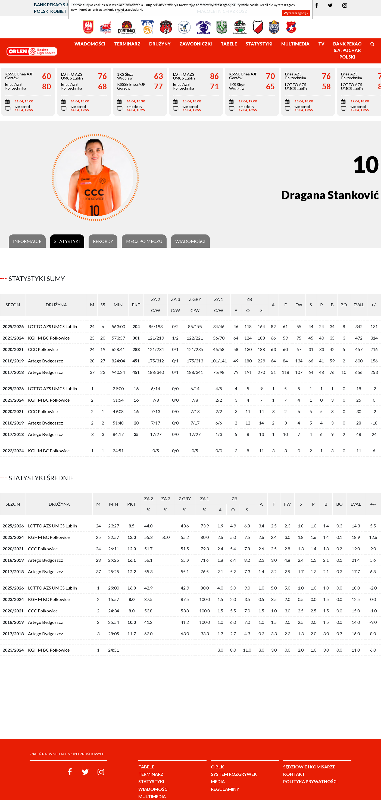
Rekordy (103, 241)
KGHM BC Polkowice (49, 335)
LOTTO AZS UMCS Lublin (52, 324)
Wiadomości (190, 241)
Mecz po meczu (144, 241)
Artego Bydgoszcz (45, 358)
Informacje (27, 241)
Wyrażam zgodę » (296, 13)
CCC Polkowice (43, 347)
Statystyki (67, 241)
